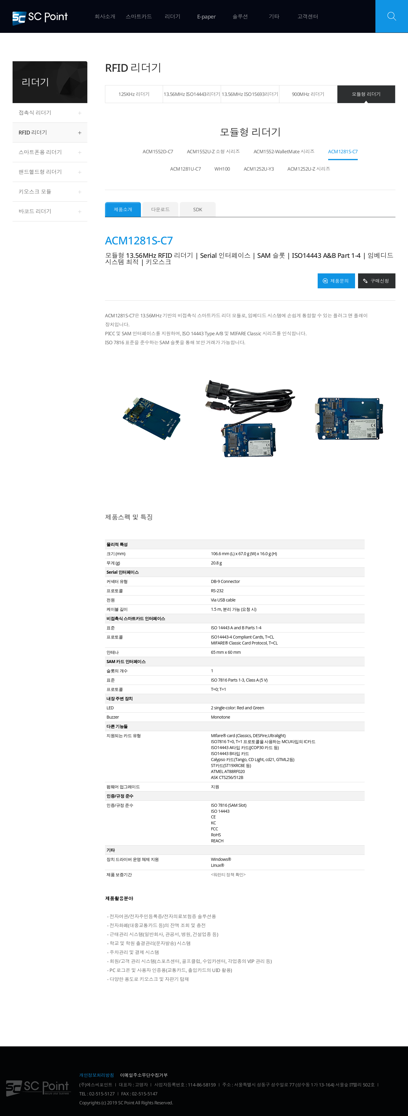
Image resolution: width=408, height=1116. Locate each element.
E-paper (206, 16)
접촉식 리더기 (35, 112)
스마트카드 (139, 16)
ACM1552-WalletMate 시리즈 (284, 152)
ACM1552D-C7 (158, 152)
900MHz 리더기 (308, 94)
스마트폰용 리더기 (40, 152)
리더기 (173, 16)
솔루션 (240, 16)
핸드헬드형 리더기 (40, 171)
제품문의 (339, 281)
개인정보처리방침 (96, 1075)
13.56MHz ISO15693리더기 (250, 94)
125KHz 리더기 (134, 94)
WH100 (222, 169)
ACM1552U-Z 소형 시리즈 (213, 152)
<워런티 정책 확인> (228, 874)
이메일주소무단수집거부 (144, 1075)
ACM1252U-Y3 (259, 169)
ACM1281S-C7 (343, 152)
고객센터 (307, 16)
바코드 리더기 (35, 211)
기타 (274, 16)
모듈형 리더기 (366, 94)
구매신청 (379, 281)
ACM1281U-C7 (185, 169)
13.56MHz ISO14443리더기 (192, 94)
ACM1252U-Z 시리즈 (308, 169)
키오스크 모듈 (35, 191)
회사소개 (105, 16)
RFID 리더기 (33, 132)
